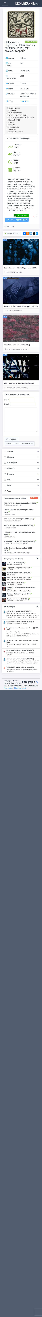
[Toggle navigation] (5, 3)
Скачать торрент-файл (16, 220)
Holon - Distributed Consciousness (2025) (19, 383)
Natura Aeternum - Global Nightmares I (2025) (20, 268)
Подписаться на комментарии (19, 443)
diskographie (26, 3)
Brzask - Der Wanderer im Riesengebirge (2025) (21, 306)
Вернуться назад (12, 233)
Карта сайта (8, 688)
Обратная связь (20, 688)
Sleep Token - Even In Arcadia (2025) (17, 345)
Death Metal (24, 101)
